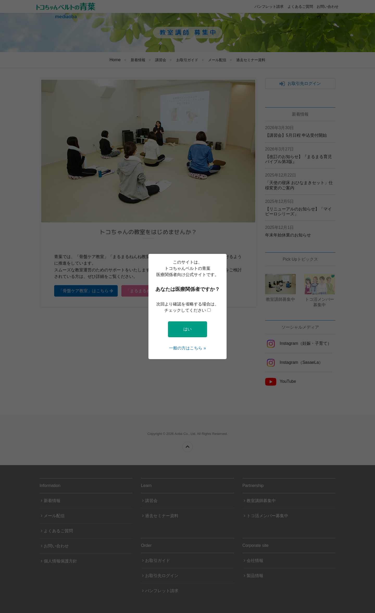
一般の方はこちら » (187, 348)
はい (187, 329)
